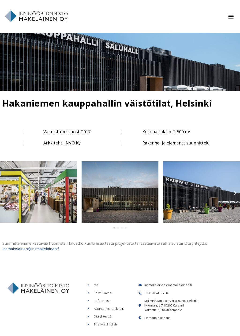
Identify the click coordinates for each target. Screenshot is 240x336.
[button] (230, 16)
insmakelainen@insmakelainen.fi (31, 248)
